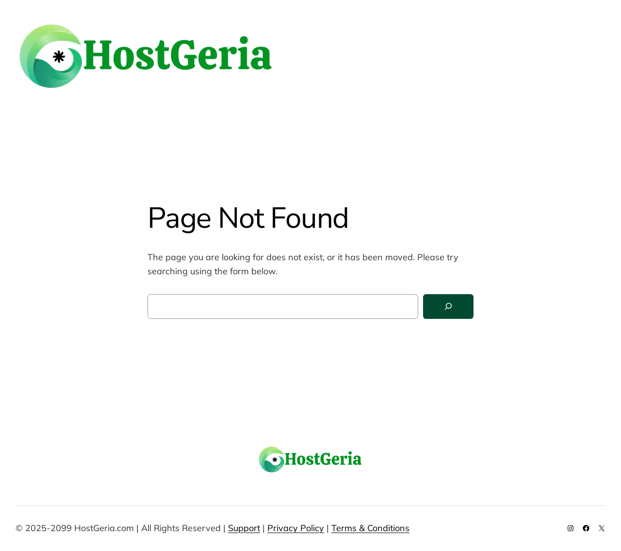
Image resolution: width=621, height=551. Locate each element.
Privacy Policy (295, 528)
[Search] (448, 306)
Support (244, 528)
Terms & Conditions (370, 528)
